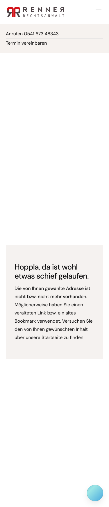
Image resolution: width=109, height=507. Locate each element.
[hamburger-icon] (98, 12)
